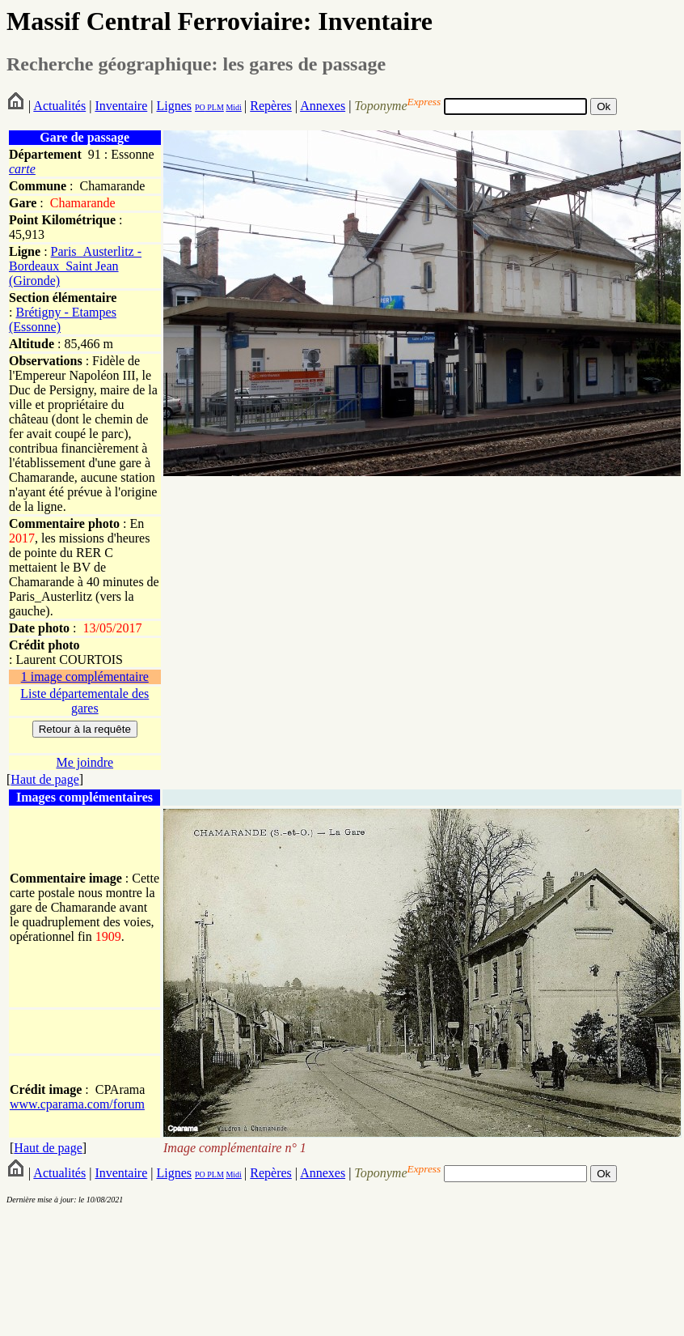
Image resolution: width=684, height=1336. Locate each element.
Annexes (322, 106)
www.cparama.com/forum (77, 1104)
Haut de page (44, 779)
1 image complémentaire (85, 676)
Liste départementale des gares (84, 701)
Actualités (59, 106)
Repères (271, 106)
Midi (233, 107)
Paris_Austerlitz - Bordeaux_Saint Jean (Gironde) (75, 266)
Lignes (174, 106)
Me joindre (84, 762)
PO (200, 107)
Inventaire (121, 106)
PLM (214, 107)
